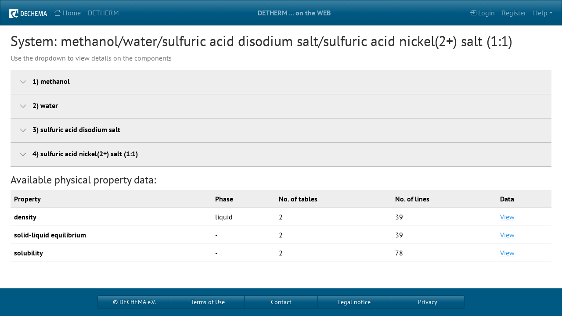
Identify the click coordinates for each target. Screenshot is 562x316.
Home (67, 12)
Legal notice (354, 302)
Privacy (427, 302)
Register (514, 12)
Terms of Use (208, 302)
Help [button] (540, 12)
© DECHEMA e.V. (134, 302)
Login (482, 12)
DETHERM (103, 12)
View (507, 216)
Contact (281, 302)
